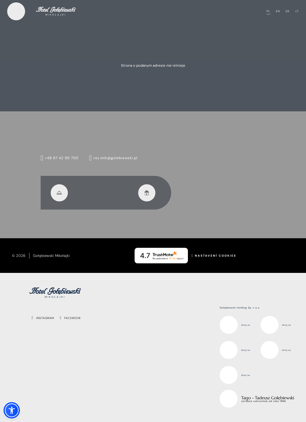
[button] (12, 410)
